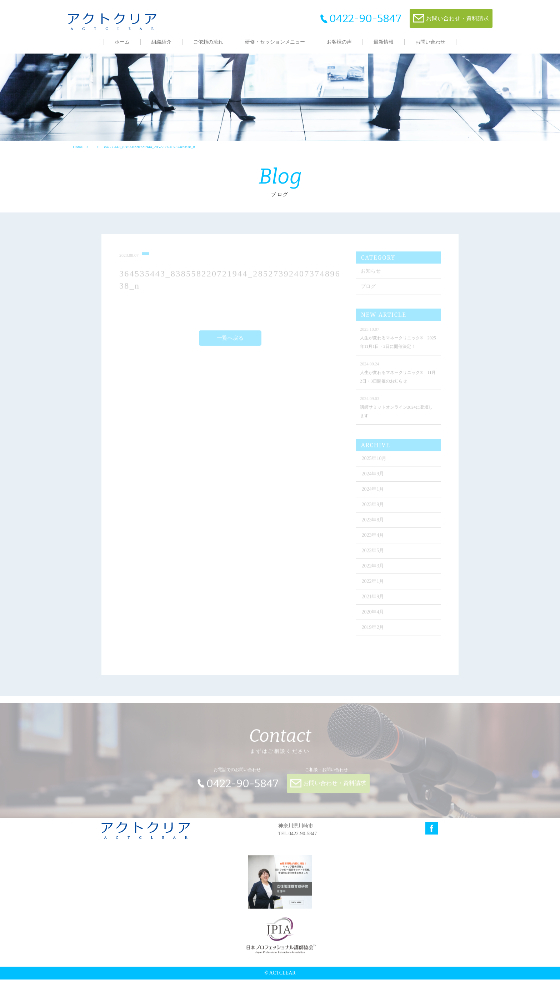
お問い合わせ (430, 42)
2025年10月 (375, 464)
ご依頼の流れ (208, 42)
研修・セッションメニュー (275, 42)
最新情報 (384, 42)
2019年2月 (373, 633)
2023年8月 (373, 525)
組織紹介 (161, 42)
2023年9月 (373, 510)
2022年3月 (373, 571)
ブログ (368, 292)
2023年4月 (373, 540)
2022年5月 (373, 556)
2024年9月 (373, 479)
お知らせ (371, 276)
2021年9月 (373, 602)
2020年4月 (373, 617)
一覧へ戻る (230, 344)
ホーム (122, 42)
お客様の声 (339, 42)
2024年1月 (373, 494)
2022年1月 (373, 587)
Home (77, 149)
